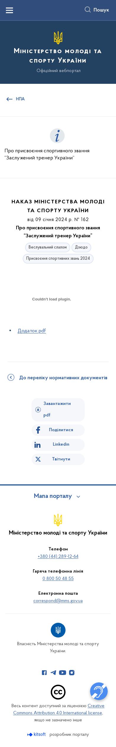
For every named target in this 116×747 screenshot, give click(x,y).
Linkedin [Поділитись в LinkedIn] (61, 444)
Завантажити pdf (57, 409)
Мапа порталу (53, 496)
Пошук (101, 10)
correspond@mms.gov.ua (58, 601)
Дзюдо (81, 247)
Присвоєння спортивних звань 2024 (58, 258)
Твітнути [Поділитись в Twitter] (61, 459)
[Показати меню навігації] (9, 10)
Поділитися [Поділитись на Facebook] (61, 430)
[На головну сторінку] (58, 51)
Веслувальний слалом (48, 247)
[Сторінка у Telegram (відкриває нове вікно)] (53, 672)
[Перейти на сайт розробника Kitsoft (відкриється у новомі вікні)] (37, 734)
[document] (51, 320)
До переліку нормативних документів (63, 378)
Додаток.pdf (32, 331)
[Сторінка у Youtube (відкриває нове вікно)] (62, 672)
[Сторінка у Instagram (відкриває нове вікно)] (71, 672)
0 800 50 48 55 (58, 578)
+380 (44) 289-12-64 (58, 556)
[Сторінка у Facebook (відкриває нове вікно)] (44, 672)
